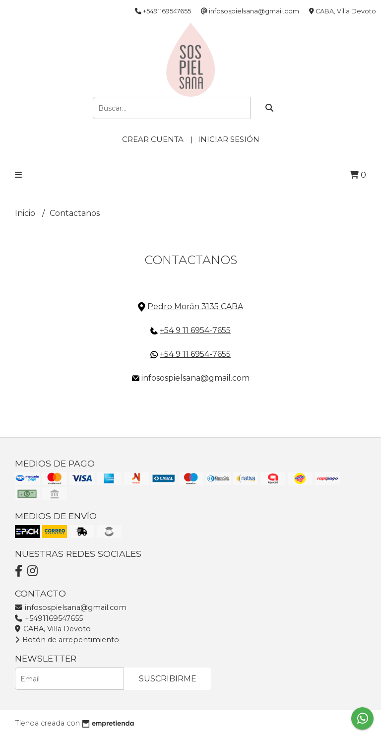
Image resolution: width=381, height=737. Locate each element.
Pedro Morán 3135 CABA (195, 306)
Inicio (26, 213)
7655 (221, 354)
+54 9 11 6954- (186, 354)
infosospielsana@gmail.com (71, 607)
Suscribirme (167, 678)
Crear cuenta (153, 139)
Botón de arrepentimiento (67, 639)
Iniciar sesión (228, 139)
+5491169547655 (49, 618)
